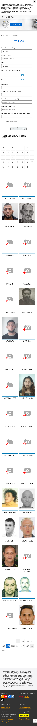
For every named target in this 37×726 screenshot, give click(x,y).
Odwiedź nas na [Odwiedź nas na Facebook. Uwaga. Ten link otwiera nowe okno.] (9, 696)
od (2, 75)
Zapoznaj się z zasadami (7, 719)
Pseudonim (4, 84)
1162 (32, 641)
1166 (17, 646)
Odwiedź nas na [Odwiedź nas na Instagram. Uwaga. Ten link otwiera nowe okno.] (12, 696)
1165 (13, 646)
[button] (33, 17)
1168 (27, 646)
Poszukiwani (15, 35)
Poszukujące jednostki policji (10, 99)
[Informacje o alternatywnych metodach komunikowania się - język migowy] (9, 17)
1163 (3, 646)
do (2, 79)
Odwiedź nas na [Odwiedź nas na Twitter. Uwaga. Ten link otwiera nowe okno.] (2, 699)
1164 (8, 646)
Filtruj (13, 129)
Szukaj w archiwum (11, 122)
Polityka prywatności (6, 722)
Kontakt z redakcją (5, 708)
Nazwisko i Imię (6, 55)
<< (2, 640)
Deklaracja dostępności (25, 708)
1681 (3, 651)
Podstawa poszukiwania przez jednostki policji (15, 113)
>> (12, 650)
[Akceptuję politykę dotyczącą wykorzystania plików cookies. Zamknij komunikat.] (34, 1)
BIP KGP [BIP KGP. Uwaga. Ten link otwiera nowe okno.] (27, 697)
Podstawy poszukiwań (8, 106)
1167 (22, 646)
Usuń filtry (22, 129)
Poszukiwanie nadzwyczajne (10, 48)
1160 (22, 641)
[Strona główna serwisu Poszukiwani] (3, 17)
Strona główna (5, 35)
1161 (27, 641)
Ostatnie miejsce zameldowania (11, 92)
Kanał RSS (2, 696)
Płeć (2, 62)
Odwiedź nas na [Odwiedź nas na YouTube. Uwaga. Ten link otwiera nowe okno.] (5, 696)
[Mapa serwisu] (6, 17)
